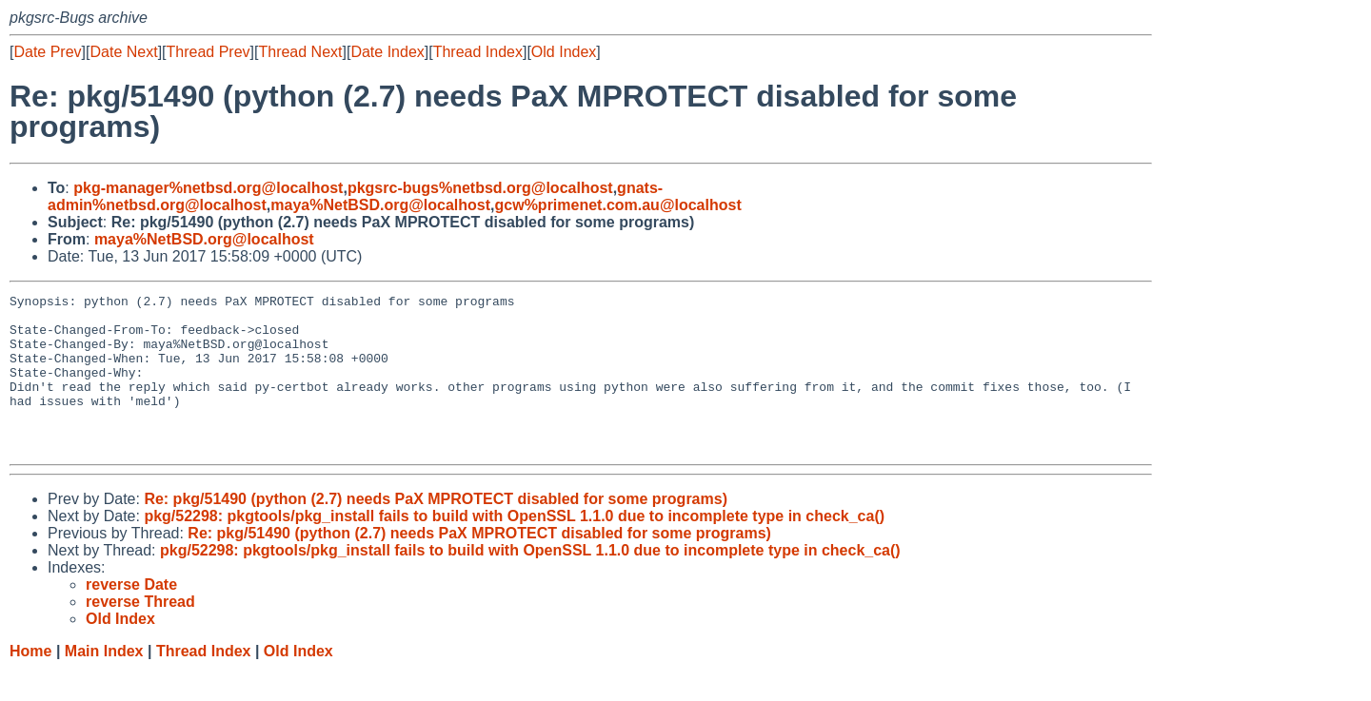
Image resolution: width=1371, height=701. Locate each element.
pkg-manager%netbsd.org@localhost (208, 188)
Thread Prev (208, 52)
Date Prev (47, 52)
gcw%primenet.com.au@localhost (618, 205)
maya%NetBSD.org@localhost (380, 205)
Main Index (104, 682)
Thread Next (300, 52)
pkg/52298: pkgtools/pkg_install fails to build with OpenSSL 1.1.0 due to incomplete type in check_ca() (514, 547)
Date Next (123, 52)
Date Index (387, 52)
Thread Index (478, 52)
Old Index (563, 52)
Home (30, 682)
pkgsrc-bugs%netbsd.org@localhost (480, 188)
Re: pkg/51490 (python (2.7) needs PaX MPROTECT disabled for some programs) (435, 530)
